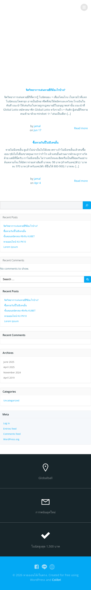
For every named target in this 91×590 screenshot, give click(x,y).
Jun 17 (37, 130)
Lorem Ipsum (10, 246)
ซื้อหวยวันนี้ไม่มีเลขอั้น (14, 231)
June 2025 (8, 361)
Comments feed (12, 433)
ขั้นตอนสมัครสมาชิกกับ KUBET (19, 236)
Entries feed (10, 428)
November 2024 (12, 372)
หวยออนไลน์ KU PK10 (14, 241)
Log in (6, 423)
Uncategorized (11, 400)
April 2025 (9, 367)
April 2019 (9, 377)
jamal (37, 126)
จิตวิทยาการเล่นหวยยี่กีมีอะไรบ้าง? (20, 225)
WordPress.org (11, 439)
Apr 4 (37, 183)
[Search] (87, 205)
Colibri (56, 580)
